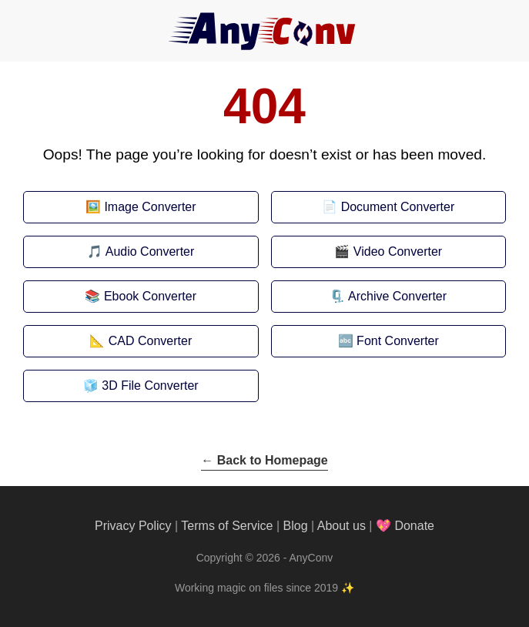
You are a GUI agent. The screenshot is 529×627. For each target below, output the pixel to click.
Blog (295, 525)
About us (341, 525)
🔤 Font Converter (388, 340)
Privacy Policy (133, 525)
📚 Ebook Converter (140, 296)
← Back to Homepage (264, 460)
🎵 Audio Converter (140, 251)
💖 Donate (405, 525)
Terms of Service (227, 525)
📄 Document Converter (388, 206)
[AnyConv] (265, 31)
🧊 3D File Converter (141, 385)
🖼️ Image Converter (140, 206)
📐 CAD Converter (140, 340)
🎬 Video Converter (388, 251)
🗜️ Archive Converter (388, 296)
